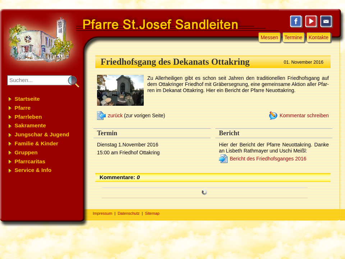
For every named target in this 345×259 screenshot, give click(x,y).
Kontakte (318, 37)
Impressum (102, 213)
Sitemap (152, 213)
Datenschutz (128, 213)
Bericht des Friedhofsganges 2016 (268, 159)
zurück (115, 115)
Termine (294, 37)
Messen (269, 37)
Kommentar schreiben (304, 115)
